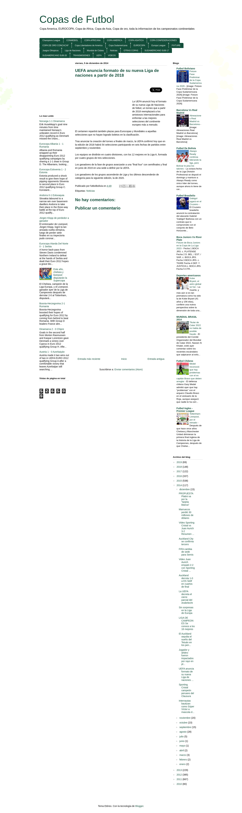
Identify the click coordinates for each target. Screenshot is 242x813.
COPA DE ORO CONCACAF (56, 45)
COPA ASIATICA (136, 40)
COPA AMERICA (114, 40)
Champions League (51, 40)
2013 (179, 770)
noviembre (185, 717)
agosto (183, 731)
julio (181, 736)
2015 (179, 480)
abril (182, 750)
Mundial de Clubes (95, 50)
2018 (179, 466)
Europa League (158, 45)
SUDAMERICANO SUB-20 (55, 55)
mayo (182, 745)
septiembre (185, 727)
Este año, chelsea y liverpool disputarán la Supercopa (60, 275)
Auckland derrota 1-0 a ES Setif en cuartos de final (186, 581)
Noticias (113, 50)
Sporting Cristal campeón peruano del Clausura (186, 690)
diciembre (184, 489)
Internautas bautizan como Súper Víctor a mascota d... (186, 706)
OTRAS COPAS (131, 50)
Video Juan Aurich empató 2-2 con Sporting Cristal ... (187, 565)
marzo (183, 755)
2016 (179, 476)
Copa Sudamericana (118, 45)
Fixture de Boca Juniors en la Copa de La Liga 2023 (188, 245)
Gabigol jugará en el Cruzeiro (196, 201)
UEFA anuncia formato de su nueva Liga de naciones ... (186, 674)
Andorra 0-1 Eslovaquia (51, 195)
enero (182, 764)
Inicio (124, 359)
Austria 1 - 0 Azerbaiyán (52, 351)
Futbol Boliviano (186, 68)
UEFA (99, 55)
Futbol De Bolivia (186, 148)
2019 (179, 462)
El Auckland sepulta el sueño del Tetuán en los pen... (185, 639)
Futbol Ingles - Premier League (185, 409)
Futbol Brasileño (186, 195)
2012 (179, 774)
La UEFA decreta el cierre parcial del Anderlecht (186, 597)
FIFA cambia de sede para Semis (186, 552)
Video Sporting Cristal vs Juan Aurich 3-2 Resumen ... (186, 528)
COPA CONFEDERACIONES (163, 40)
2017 (179, 471)
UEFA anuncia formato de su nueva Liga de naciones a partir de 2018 (117, 73)
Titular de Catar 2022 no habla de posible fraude (196, 328)
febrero (183, 759)
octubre (183, 722)
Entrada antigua (156, 359)
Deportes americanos (189, 275)
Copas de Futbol (76, 19)
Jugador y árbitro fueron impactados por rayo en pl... (186, 656)
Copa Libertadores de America (88, 45)
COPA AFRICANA (92, 40)
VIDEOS (112, 55)
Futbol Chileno (185, 361)
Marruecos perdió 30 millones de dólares (186, 513)
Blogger (139, 806)
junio (182, 741)
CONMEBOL (72, 40)
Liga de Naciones (73, 50)
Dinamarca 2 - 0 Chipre (51, 329)
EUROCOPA (139, 45)
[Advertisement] (103, 105)
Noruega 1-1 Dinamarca (52, 121)
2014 (179, 485)
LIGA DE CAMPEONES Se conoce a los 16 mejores (187, 623)
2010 (179, 784)
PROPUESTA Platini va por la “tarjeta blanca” (186, 499)
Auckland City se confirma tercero (186, 541)
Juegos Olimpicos (51, 50)
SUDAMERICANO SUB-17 (157, 50)
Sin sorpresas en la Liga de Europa (186, 610)
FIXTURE (176, 45)
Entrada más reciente (89, 359)
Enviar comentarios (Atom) (128, 369)
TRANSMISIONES (81, 55)
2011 (179, 779)
